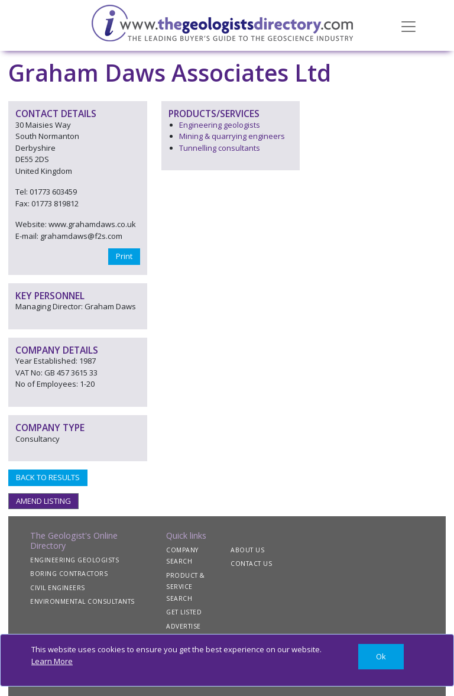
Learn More (52, 661)
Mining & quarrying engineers (232, 136)
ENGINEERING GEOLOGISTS (74, 560)
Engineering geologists (219, 124)
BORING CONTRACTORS (69, 573)
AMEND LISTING (43, 501)
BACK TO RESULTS (48, 477)
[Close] (381, 656)
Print (124, 256)
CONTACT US (251, 563)
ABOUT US (247, 550)
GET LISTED (184, 612)
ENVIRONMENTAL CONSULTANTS (82, 601)
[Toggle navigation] (408, 25)
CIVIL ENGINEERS (57, 588)
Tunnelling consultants (219, 148)
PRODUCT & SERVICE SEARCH (185, 587)
